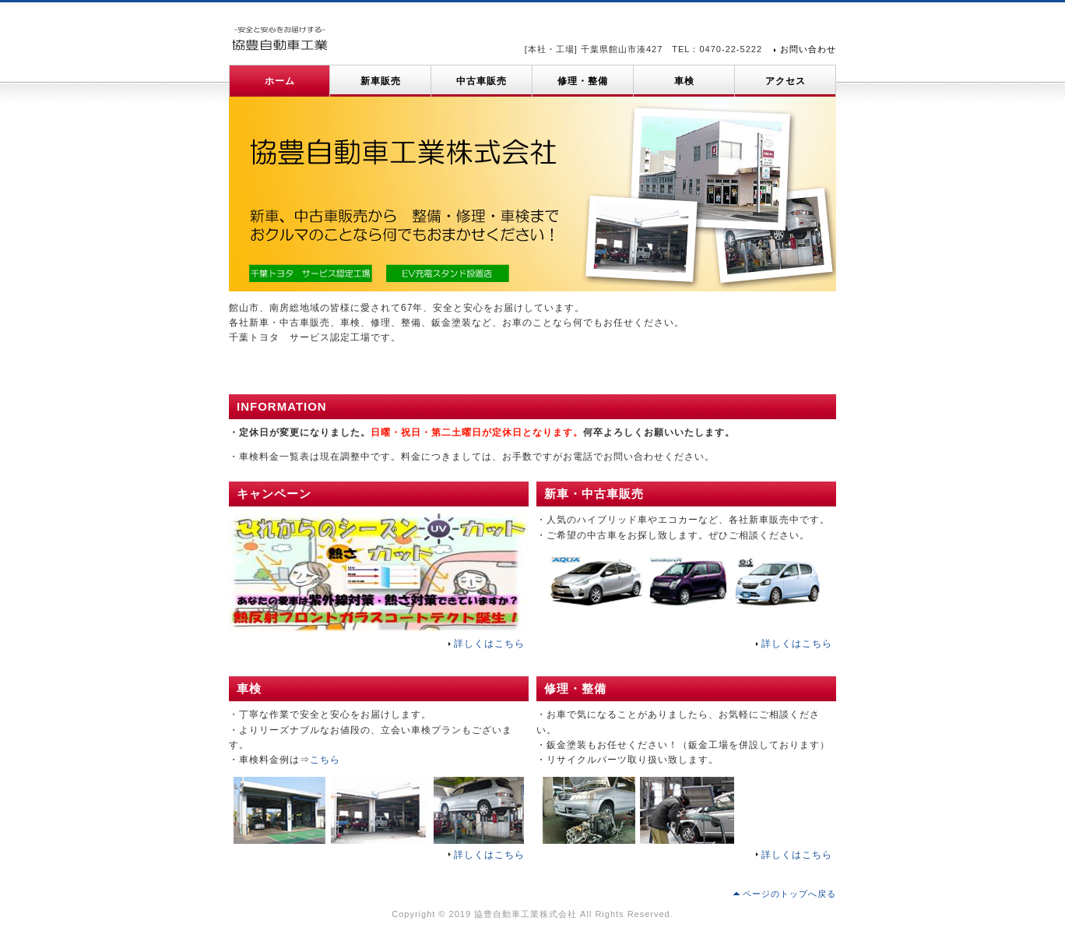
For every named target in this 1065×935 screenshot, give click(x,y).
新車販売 (380, 81)
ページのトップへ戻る (789, 893)
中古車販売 (481, 81)
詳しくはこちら (489, 643)
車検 (684, 81)
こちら (325, 759)
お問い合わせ (808, 49)
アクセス (785, 81)
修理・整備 (582, 81)
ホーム (280, 81)
